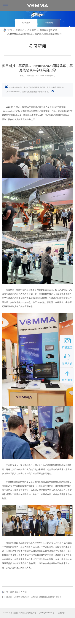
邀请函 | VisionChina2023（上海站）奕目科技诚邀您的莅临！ (33, 597)
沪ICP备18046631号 (46, 613)
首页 (9, 30)
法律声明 (61, 613)
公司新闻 (26, 22)
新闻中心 (19, 30)
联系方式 (67, 359)
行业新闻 (49, 22)
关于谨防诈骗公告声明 (16, 592)
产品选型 (67, 342)
